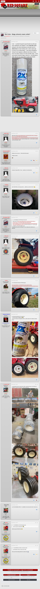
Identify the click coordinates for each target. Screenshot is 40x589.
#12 (37, 522)
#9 (37, 314)
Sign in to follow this (4, 32)
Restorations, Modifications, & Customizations (22, 36)
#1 (37, 41)
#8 (37, 280)
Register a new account (11, 579)
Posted (14, 41)
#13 (37, 545)
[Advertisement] (12, 24)
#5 (37, 184)
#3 (37, 151)
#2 (37, 133)
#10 (37, 384)
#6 (37, 217)
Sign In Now (28, 579)
